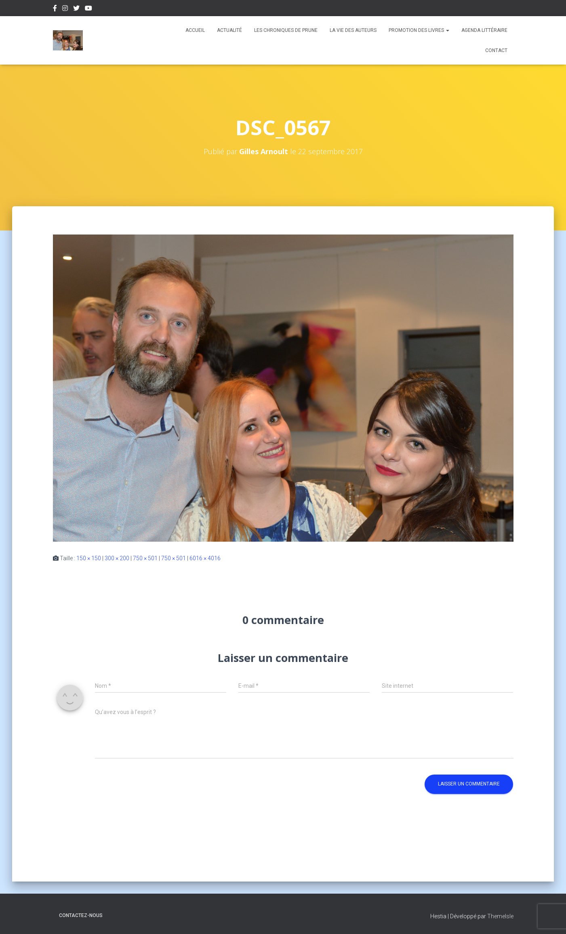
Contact (496, 50)
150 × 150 (88, 558)
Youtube (88, 9)
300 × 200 (117, 558)
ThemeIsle (500, 916)
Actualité (229, 30)
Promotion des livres (419, 30)
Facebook (55, 9)
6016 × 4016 (205, 558)
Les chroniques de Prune (286, 30)
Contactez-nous (81, 915)
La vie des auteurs (353, 30)
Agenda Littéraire (484, 30)
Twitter (76, 9)
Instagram (65, 9)
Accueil (195, 30)
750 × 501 (145, 558)
